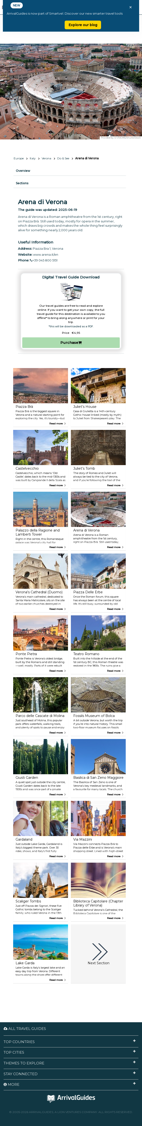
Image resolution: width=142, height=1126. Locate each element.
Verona (46, 158)
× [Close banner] (130, 7)
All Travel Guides (25, 1028)
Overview (23, 171)
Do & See (63, 158)
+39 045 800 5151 (43, 260)
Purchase (71, 342)
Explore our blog (82, 25)
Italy (33, 158)
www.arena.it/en (45, 254)
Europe (19, 158)
